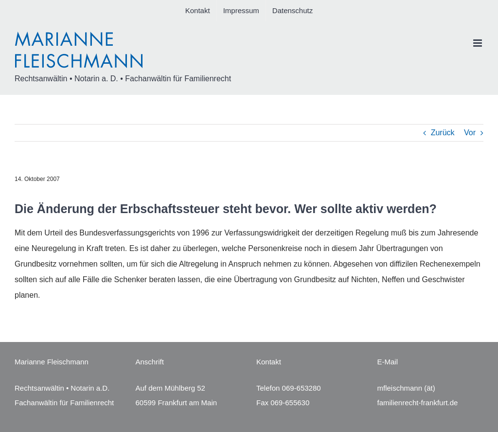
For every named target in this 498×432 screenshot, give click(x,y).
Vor (470, 132)
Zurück (443, 132)
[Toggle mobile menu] (478, 43)
